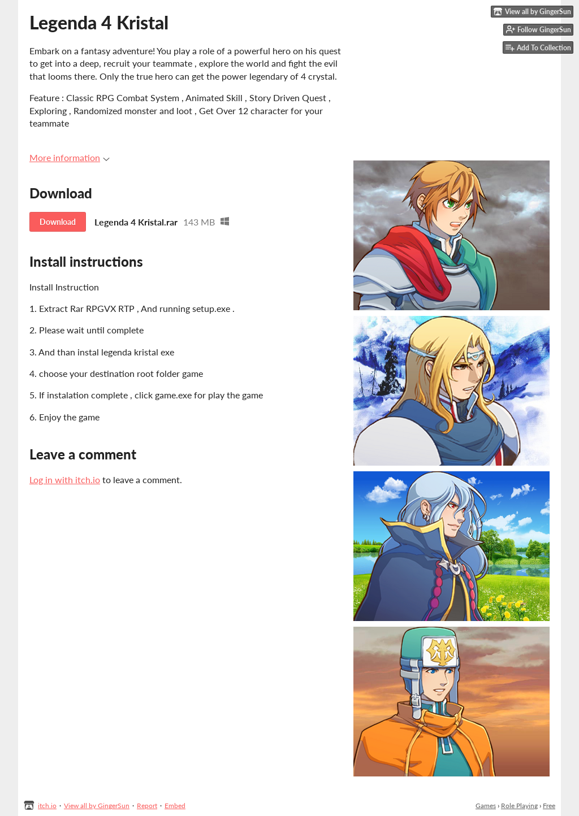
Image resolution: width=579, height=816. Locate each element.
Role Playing (519, 805)
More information (69, 157)
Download (58, 222)
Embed (175, 805)
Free (549, 805)
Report (147, 805)
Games (486, 805)
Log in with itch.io (64, 479)
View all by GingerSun (96, 805)
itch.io (47, 805)
